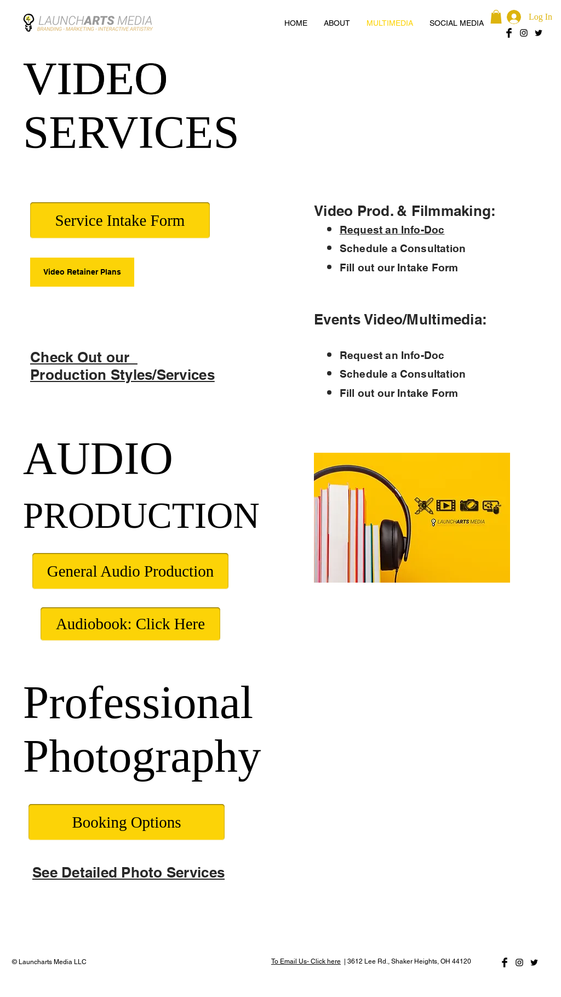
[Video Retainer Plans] (82, 272)
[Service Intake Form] (120, 220)
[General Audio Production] (130, 571)
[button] (496, 17)
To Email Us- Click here (306, 961)
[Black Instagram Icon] (524, 33)
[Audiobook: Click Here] (130, 624)
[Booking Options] (126, 822)
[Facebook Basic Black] (509, 33)
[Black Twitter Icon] (538, 33)
